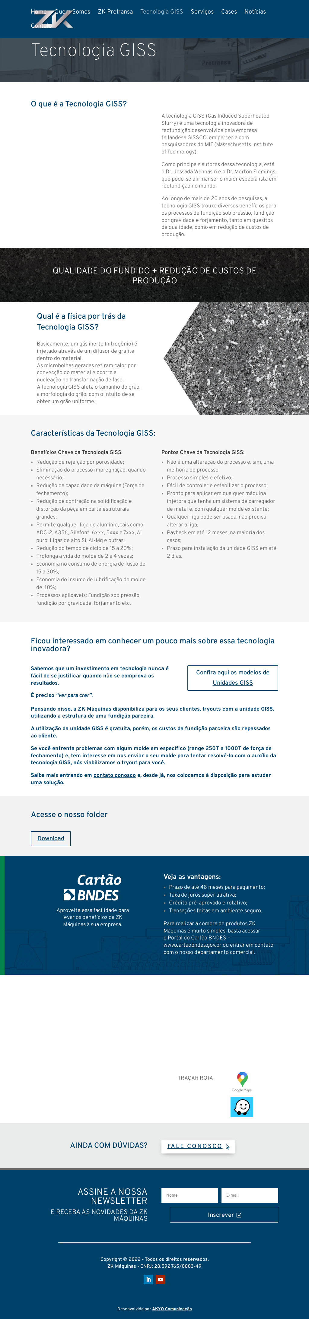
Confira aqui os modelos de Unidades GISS (232, 678)
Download (50, 839)
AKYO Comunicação (172, 1309)
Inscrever (197, 1215)
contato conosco (115, 775)
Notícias (255, 13)
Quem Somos (72, 13)
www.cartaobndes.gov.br (192, 945)
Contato (41, 27)
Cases (229, 13)
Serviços (202, 13)
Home (39, 13)
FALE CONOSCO (195, 1146)
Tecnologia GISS (161, 13)
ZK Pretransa (115, 13)
